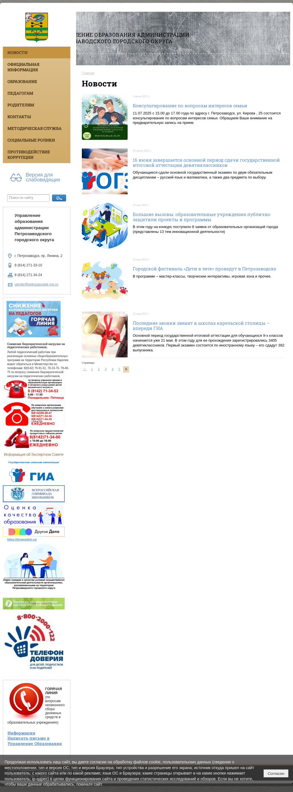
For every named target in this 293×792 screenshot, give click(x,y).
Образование (22, 81)
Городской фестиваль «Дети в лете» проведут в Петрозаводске (204, 269)
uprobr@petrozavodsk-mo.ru (36, 284)
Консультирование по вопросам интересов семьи (190, 105)
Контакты (19, 116)
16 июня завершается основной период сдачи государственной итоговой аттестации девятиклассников (206, 162)
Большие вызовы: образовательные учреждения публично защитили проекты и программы (201, 216)
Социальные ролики (31, 140)
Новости (17, 52)
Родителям (20, 105)
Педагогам (20, 93)
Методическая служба (34, 128)
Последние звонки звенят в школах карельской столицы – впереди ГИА (201, 325)
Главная (88, 73)
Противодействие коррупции (28, 154)
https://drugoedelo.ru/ (22, 539)
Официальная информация (23, 67)
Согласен (276, 773)
